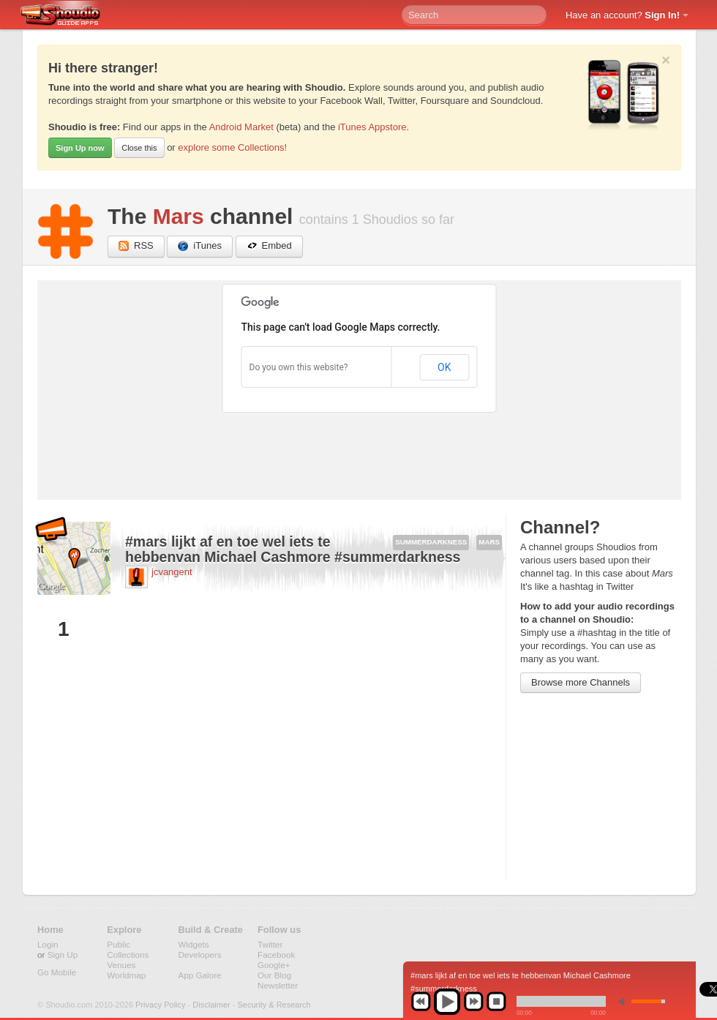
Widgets (193, 944)
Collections (128, 954)
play (447, 1001)
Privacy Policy (160, 1004)
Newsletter (278, 985)
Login (48, 944)
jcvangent (171, 571)
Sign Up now (80, 147)
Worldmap (126, 975)
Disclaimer (211, 1004)
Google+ (274, 965)
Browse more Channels (580, 682)
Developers (199, 954)
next (473, 1001)
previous (420, 1001)
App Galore (199, 975)
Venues (121, 965)
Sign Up (63, 954)
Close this (139, 147)
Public (118, 944)
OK (444, 367)
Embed (269, 246)
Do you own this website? (298, 367)
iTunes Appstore (372, 126)
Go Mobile (56, 972)
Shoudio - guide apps (68, 15)
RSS (136, 246)
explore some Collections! (232, 147)
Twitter (270, 944)
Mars (178, 216)
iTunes (200, 246)
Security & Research (273, 1004)
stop (496, 1001)
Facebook (276, 954)
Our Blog (274, 975)
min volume (624, 1001)
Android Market (241, 126)
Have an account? (623, 15)
